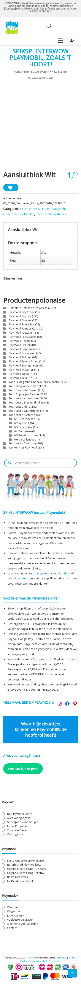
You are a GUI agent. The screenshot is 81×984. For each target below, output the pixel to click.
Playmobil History (19, 341)
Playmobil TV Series (21, 369)
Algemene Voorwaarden (22, 924)
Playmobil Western (20, 374)
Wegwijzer (13, 911)
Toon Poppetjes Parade (24, 394)
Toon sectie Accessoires (24, 398)
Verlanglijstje (15, 834)
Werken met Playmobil (23, 447)
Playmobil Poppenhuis (23, 349)
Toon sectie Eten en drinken (26, 402)
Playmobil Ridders (20, 357)
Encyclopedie (55, 961)
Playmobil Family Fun (22, 324)
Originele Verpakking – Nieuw (25, 873)
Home (17, 72)
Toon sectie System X (37, 72)
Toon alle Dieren (17, 830)
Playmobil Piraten (20, 345)
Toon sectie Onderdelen (24, 411)
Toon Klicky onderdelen (23, 386)
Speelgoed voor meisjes (22, 822)
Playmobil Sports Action (23, 361)
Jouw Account (15, 915)
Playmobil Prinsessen (22, 353)
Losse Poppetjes (17, 826)
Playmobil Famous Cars (23, 328)
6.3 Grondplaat (23, 427)
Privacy (72, 957)
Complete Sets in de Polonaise (28, 308)
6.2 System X (31, 209)
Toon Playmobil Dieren (23, 390)
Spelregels (62, 957)
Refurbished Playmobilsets (24, 865)
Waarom (12, 907)
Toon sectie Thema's (22, 443)
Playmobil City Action (22, 312)
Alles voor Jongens (18, 818)
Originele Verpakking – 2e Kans (26, 869)
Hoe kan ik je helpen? (23, 769)
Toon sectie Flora (19, 406)
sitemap (37, 573)
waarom (22, 578)
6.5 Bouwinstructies (26, 435)
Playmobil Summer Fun (23, 365)
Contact (12, 928)
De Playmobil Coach (19, 814)
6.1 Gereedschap (24, 419)
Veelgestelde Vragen (20, 919)
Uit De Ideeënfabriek (20, 881)
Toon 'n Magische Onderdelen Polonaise (34, 382)
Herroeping (36, 961)
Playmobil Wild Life (20, 378)
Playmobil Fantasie (20, 332)
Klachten (24, 961)
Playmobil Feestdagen (23, 337)
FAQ (45, 961)
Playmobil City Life (20, 316)
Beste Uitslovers (17, 877)
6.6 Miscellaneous (25, 439)
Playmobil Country (20, 320)
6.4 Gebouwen (23, 431)
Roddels (64, 573)
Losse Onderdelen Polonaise (25, 860)
